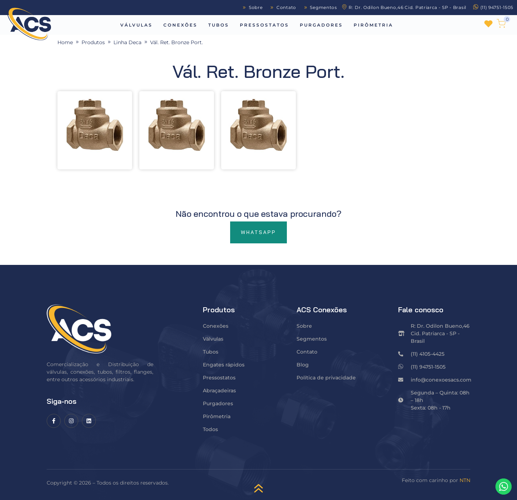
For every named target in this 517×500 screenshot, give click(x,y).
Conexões (180, 25)
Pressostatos (264, 25)
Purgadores (321, 25)
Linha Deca (127, 42)
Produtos (93, 42)
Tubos (218, 25)
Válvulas (136, 25)
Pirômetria (373, 25)
